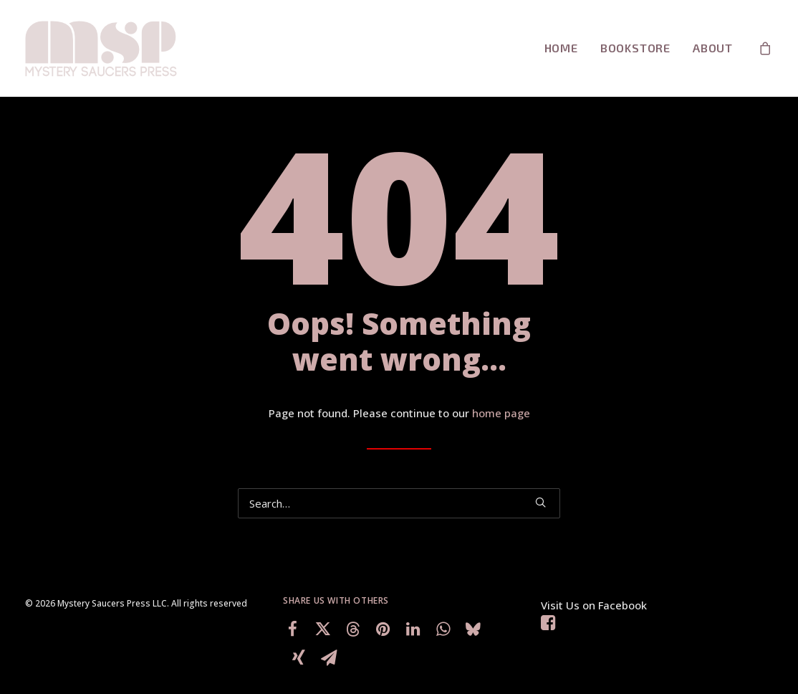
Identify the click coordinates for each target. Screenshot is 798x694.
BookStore (635, 47)
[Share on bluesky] (472, 628)
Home (561, 47)
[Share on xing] (298, 657)
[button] (540, 502)
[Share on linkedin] (412, 628)
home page (501, 413)
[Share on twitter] (322, 628)
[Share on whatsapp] (442, 628)
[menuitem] (561, 48)
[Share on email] (328, 657)
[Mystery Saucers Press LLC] (101, 48)
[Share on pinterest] (382, 628)
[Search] (399, 503)
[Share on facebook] (292, 628)
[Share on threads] (352, 628)
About (713, 47)
